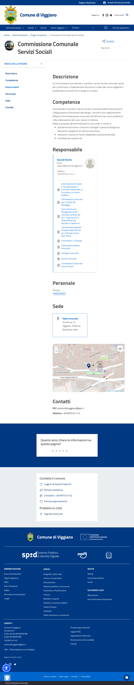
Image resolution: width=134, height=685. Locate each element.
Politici (6, 590)
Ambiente (47, 611)
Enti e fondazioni (11, 586)
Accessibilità (85, 676)
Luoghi (7, 598)
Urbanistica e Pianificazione (54, 590)
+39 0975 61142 (10, 640)
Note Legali (63, 676)
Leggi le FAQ (75, 631)
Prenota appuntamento (80, 627)
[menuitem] (74, 27)
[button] (116, 2)
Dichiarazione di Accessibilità (82, 639)
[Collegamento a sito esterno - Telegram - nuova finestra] (110, 15)
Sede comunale (70, 318)
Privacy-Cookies (50, 676)
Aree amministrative (12, 573)
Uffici (6, 582)
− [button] (56, 351)
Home (6, 35)
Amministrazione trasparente (100, 599)
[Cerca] (127, 15)
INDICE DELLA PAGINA (16, 64)
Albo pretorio (93, 595)
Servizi (46, 569)
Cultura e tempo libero (52, 578)
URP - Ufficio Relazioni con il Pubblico (19, 649)
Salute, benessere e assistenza (56, 615)
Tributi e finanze (50, 606)
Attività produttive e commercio (56, 586)
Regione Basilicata (87, 2)
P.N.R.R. (73, 643)
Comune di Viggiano (38, 14)
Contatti (8, 623)
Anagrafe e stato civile (52, 574)
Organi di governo (11, 578)
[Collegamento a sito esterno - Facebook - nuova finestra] (103, 15)
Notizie (90, 573)
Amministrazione (20, 35)
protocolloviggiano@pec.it (15, 644)
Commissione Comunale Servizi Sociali (67, 35)
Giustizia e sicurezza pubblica (55, 602)
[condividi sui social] (108, 41)
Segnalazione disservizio (80, 635)
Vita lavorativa (49, 582)
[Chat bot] (127, 678)
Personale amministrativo (14, 594)
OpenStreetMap (119, 391)
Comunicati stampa (96, 578)
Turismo (46, 594)
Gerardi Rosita (64, 160)
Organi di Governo (39, 35)
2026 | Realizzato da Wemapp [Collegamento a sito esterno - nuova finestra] (16, 683)
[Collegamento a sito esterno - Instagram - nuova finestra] (106, 15)
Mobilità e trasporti (51, 598)
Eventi (90, 582)
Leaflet (109, 391)
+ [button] (56, 347)
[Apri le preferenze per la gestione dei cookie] (7, 678)
